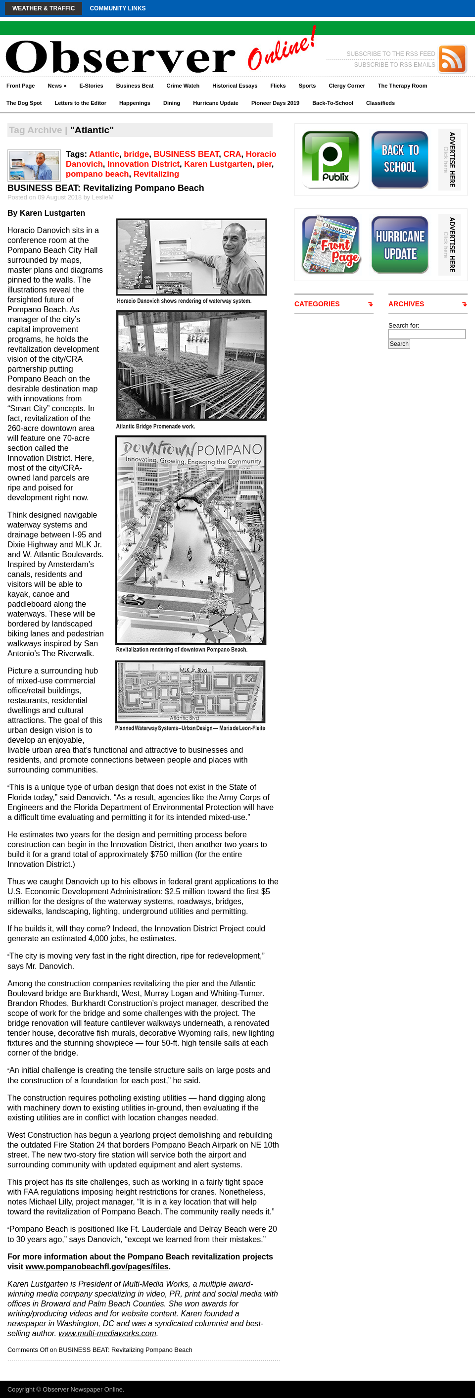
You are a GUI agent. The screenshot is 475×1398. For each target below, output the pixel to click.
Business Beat (135, 86)
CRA (232, 154)
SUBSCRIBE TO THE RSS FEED (391, 53)
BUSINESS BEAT (186, 154)
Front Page (20, 86)
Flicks (277, 86)
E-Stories (91, 86)
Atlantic (104, 154)
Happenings (134, 103)
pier (264, 164)
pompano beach (97, 174)
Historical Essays (234, 86)
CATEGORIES (317, 304)
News (57, 86)
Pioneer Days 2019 (275, 103)
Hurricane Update (215, 103)
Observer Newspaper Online (82, 1389)
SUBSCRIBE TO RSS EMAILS (394, 64)
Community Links (117, 8)
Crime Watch (183, 86)
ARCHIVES (406, 304)
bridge (136, 154)
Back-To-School (332, 103)
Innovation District (143, 164)
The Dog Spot (24, 103)
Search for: (404, 325)
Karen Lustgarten (218, 164)
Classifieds (380, 103)
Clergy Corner (347, 86)
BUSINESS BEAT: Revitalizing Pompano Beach (105, 188)
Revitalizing (156, 174)
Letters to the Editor (81, 103)
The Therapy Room (403, 86)
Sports (307, 86)
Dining (171, 103)
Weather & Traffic (43, 8)
